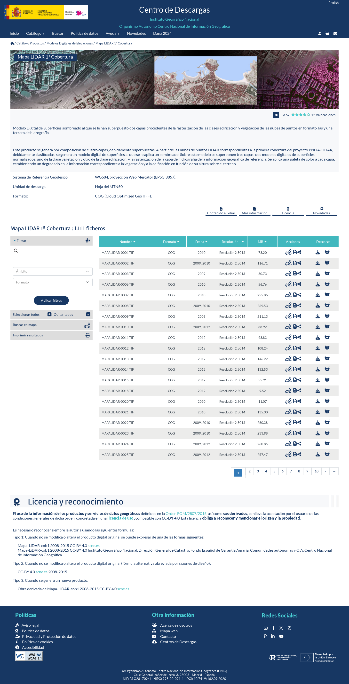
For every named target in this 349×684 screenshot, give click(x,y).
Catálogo (33, 33)
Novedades (136, 33)
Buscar (57, 33)
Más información (255, 211)
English (334, 3)
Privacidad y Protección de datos (45, 636)
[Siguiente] (325, 471)
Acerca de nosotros (172, 625)
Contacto (164, 636)
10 (316, 471)
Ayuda (111, 33)
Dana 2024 (162, 33)
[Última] (334, 471)
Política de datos (84, 33)
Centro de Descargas (174, 9)
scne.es (94, 545)
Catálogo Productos (30, 43)
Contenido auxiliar (221, 211)
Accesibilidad (29, 647)
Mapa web (165, 630)
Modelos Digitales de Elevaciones (70, 43)
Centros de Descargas (174, 641)
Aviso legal (27, 625)
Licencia (288, 211)
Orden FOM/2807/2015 (186, 513)
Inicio (14, 33)
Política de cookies (34, 641)
